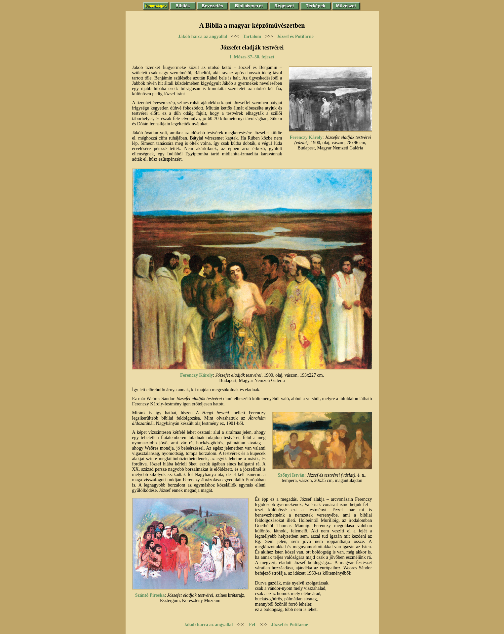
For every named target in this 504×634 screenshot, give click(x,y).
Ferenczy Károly (306, 137)
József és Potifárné (295, 36)
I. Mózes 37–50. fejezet (252, 56)
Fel (252, 624)
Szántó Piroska (150, 595)
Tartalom (252, 36)
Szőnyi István (291, 475)
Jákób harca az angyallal (202, 36)
